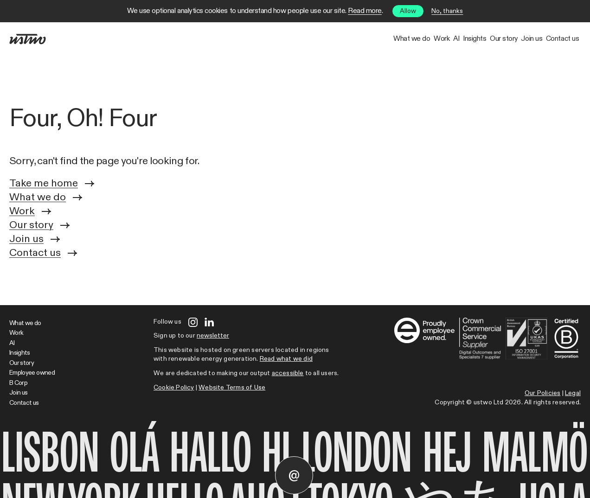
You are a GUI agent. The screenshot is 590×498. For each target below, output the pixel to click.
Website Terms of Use (232, 387)
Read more (365, 11)
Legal (573, 393)
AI (363, 39)
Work (327, 39)
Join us (502, 39)
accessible (288, 373)
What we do (277, 39)
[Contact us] (294, 475)
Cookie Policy (174, 387)
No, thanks (447, 11)
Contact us (552, 39)
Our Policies (542, 393)
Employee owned (32, 373)
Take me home (51, 184)
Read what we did (286, 359)
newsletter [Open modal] (213, 335)
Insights (403, 39)
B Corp (18, 383)
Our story (453, 39)
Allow (408, 11)
